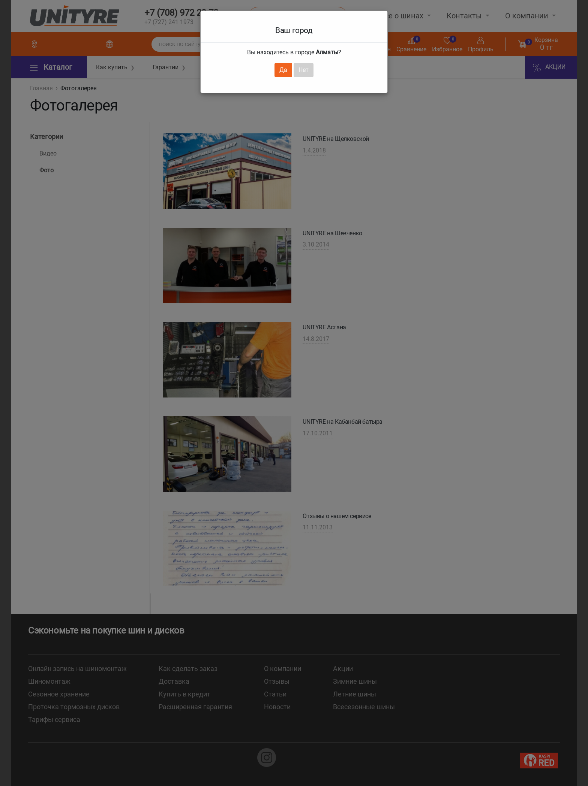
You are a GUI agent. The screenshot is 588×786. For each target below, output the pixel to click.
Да (283, 69)
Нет (303, 69)
